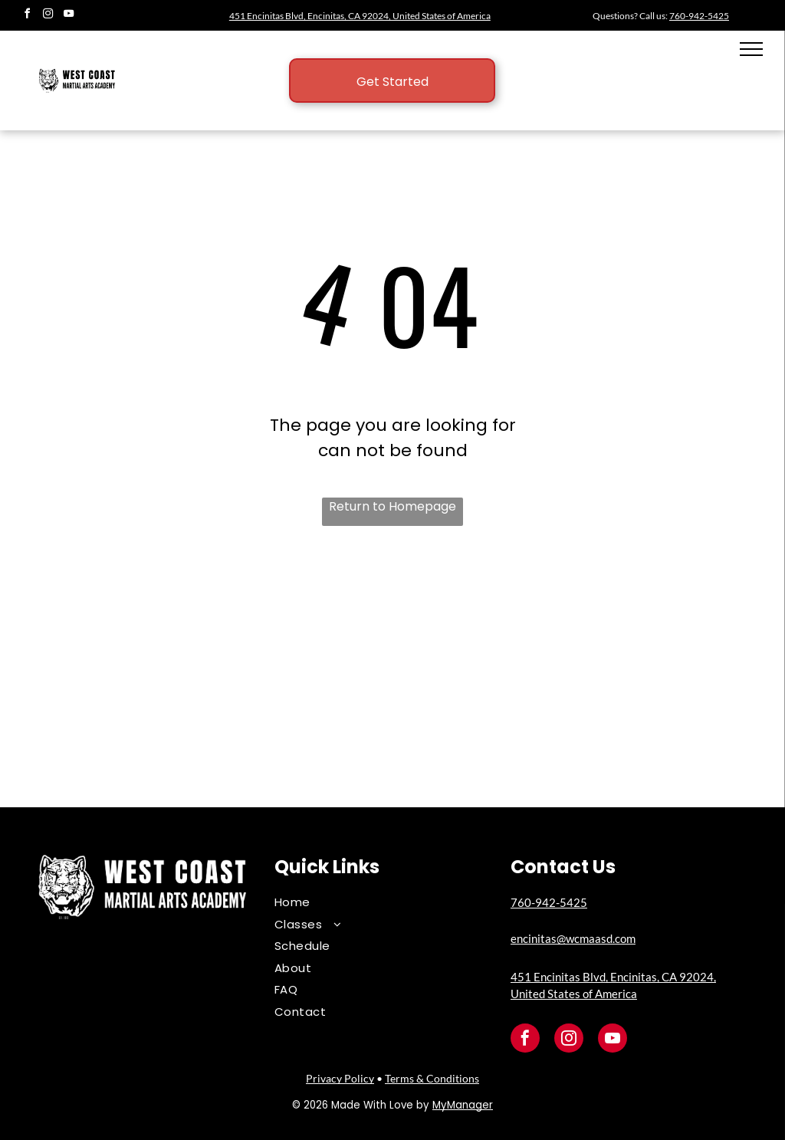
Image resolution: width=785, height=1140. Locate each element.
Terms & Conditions (432, 1078)
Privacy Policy (340, 1078)
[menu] (751, 49)
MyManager (462, 1105)
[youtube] (68, 15)
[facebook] (26, 15)
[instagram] (47, 15)
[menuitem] (381, 903)
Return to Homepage (392, 506)
